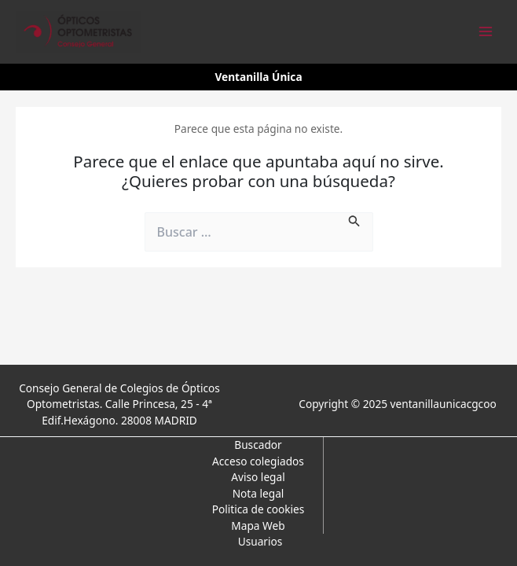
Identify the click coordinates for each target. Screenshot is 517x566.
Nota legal (258, 493)
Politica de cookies (258, 509)
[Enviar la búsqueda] (354, 219)
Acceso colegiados (258, 461)
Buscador (257, 444)
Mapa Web (257, 525)
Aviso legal (257, 476)
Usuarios (260, 541)
